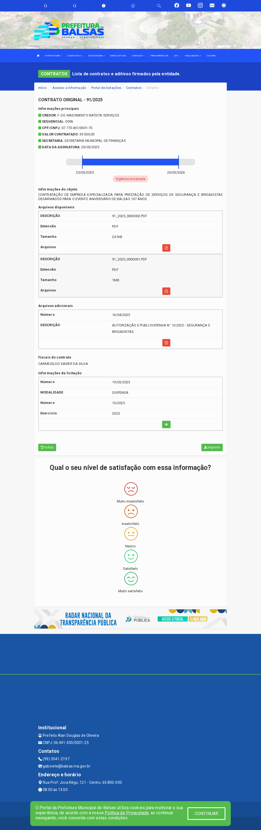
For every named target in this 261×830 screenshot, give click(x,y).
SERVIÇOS (138, 55)
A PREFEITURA (53, 55)
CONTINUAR (206, 813)
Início (42, 88)
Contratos (133, 88)
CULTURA (211, 55)
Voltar (47, 447)
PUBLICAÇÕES (193, 55)
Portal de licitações (106, 88)
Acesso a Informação (69, 88)
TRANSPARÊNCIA (159, 55)
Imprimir (212, 447)
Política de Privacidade (127, 812)
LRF (177, 55)
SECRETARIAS (96, 55)
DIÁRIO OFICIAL (118, 55)
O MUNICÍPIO (75, 55)
